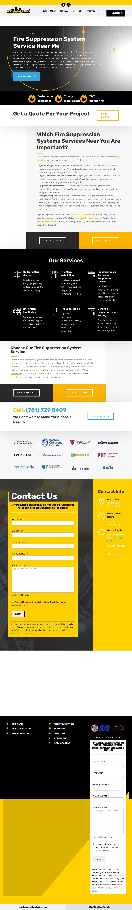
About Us (77, 11)
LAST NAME (17, 531)
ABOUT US (59, 733)
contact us (16, 373)
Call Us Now (116, 13)
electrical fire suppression (88, 218)
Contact (53, 11)
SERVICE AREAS (62, 743)
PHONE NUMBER (20, 554)
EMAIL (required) (20, 542)
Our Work (91, 11)
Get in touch (26, 76)
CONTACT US (60, 738)
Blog (100, 11)
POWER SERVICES (20, 733)
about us (36, 370)
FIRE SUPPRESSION (21, 728)
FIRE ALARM (18, 724)
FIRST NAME (18, 519)
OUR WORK (59, 728)
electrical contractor (82, 214)
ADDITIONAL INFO (19, 565)
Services (64, 11)
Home (45, 11)
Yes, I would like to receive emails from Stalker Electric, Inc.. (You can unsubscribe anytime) (107, 847)
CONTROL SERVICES (64, 724)
